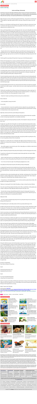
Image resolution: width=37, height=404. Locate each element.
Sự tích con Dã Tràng (14, 3)
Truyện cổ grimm (9, 373)
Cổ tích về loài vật (7, 3)
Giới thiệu (18, 379)
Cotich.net (16, 354)
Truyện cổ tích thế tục (4, 376)
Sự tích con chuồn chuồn (29, 349)
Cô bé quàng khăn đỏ (13, 381)
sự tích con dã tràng (15, 294)
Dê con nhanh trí (9, 385)
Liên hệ (21, 379)
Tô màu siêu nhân (24, 385)
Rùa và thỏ (34, 385)
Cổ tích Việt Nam (3, 370)
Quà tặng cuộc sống (29, 370)
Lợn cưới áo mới (22, 373)
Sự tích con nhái (29, 304)
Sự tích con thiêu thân (11, 298)
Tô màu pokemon (34, 376)
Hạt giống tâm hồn (28, 371)
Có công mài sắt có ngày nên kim (16, 385)
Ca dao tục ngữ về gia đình (30, 381)
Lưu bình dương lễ (18, 382)
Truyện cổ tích (3, 3)
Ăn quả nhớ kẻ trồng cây (11, 384)
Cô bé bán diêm (17, 384)
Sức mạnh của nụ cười (29, 373)
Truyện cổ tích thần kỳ (4, 374)
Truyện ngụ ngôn (16, 373)
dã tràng (10, 294)
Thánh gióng (7, 381)
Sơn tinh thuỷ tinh (24, 382)
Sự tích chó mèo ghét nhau (17, 334)
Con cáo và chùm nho (23, 384)
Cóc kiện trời (24, 381)
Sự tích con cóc (29, 298)
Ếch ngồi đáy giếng (3, 385)
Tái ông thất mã (29, 384)
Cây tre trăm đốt (34, 384)
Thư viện (33, 370)
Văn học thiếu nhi (34, 371)
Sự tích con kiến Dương (31, 317)
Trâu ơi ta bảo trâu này (4, 384)
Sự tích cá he (10, 304)
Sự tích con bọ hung (3, 334)
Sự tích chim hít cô (11, 310)
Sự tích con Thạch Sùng (4, 349)
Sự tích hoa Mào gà (28, 334)
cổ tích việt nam (5, 294)
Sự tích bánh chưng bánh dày (7, 382)
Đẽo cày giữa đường (29, 385)
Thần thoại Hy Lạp (9, 376)
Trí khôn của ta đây (19, 381)
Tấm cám (4, 381)
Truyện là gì (21, 371)
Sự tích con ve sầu (16, 349)
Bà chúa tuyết (13, 382)
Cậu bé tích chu (32, 382)
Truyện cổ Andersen (10, 374)
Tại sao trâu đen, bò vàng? (12, 317)
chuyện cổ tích (9, 354)
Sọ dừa (28, 382)
